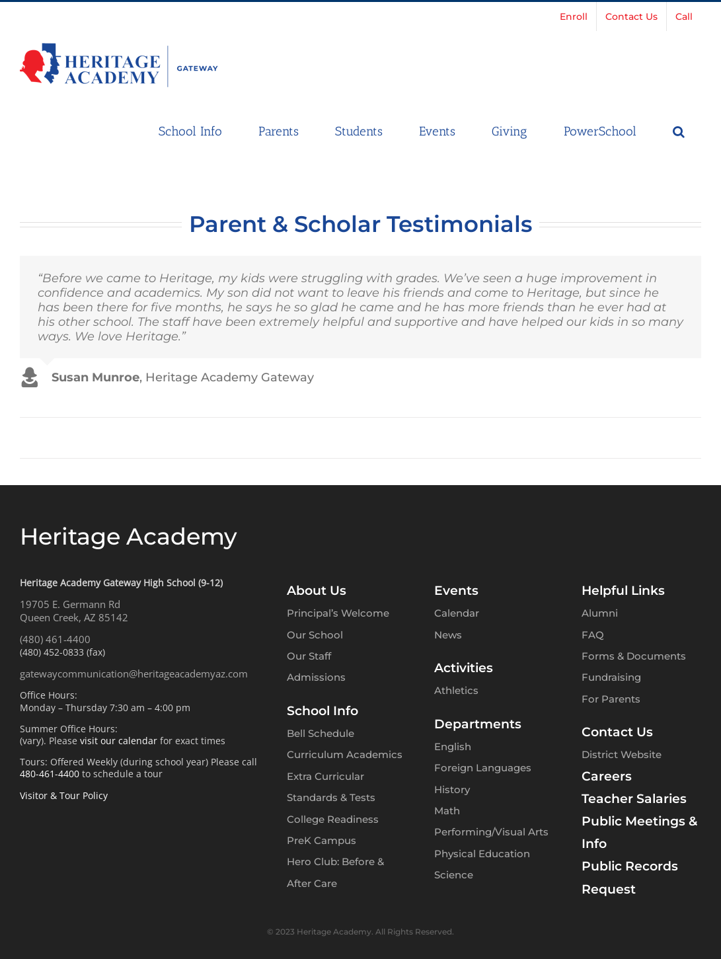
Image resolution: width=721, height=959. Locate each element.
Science (453, 874)
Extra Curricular (325, 776)
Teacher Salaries (634, 798)
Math (447, 810)
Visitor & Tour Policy (64, 795)
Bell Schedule (320, 733)
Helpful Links (623, 590)
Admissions (316, 677)
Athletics (456, 690)
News (448, 635)
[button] (679, 130)
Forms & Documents (634, 656)
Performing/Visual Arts (491, 831)
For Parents (611, 699)
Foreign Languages (482, 767)
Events (456, 590)
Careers (607, 776)
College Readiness (333, 819)
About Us (316, 590)
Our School (315, 635)
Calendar (456, 613)
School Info (322, 710)
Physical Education (482, 853)
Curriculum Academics (344, 754)
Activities (463, 667)
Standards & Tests (331, 797)
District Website (622, 754)
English (452, 746)
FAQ (593, 635)
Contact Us (617, 732)
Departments (477, 724)
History (452, 789)
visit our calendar (118, 740)
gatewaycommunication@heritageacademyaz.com (134, 673)
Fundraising (611, 677)
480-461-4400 (49, 773)
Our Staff (309, 656)
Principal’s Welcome (338, 613)
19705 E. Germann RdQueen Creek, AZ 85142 (74, 610)
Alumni (600, 613)
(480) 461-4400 (55, 639)
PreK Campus (321, 840)
